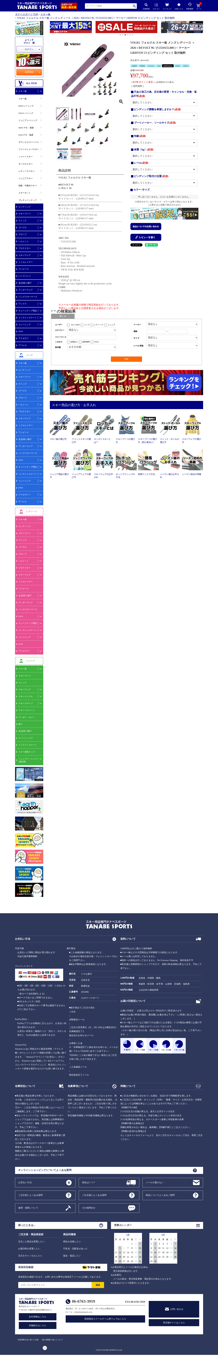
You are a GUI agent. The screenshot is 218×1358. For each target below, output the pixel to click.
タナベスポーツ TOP (26, 14)
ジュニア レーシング (27, 120)
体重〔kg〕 (143, 149)
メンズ (87, 325)
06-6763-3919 (83, 1301)
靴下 (20, 724)
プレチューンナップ (27, 200)
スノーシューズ (25, 738)
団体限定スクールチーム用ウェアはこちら (105, 1319)
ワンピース (23, 269)
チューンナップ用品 (27, 311)
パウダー (151, 66)
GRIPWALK (167, 66)
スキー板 (45, 14)
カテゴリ (156, 7)
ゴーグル (22, 227)
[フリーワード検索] (91, 337)
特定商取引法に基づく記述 (28, 1340)
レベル (141, 162)
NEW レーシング (26, 106)
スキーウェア (24, 255)
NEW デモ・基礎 (26, 128)
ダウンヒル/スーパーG (28, 142)
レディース (98, 325)
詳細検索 (146, 6)
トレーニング (24, 324)
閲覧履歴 (189, 6)
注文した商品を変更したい (31, 1241)
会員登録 (29, 72)
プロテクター (24, 248)
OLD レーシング (25, 113)
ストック (22, 220)
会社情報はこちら (37, 1317)
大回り (177, 66)
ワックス (22, 303)
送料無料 (86, 342)
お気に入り (179, 6)
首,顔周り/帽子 (25, 283)
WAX (20, 460)
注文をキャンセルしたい (30, 1256)
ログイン (29, 49)
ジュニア (111, 325)
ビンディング (24, 207)
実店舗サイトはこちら (174, 1322)
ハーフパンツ (24, 276)
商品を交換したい (72, 1241)
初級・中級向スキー (27, 185)
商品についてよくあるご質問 (160, 1195)
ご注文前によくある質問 (30, 1195)
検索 (134, 6)
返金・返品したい (72, 1256)
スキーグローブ (25, 703)
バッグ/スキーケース (27, 297)
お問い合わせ (176, 1309)
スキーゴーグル (25, 696)
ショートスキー (25, 156)
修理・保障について (28, 1208)
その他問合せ (88, 1208)
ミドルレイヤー (25, 262)
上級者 (134, 66)
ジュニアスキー (25, 178)
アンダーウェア (25, 290)
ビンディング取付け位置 (151, 176)
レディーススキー (26, 171)
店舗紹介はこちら (37, 1325)
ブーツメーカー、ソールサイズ (155, 122)
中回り (185, 66)
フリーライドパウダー (28, 149)
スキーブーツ (24, 213)
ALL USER (75, 325)
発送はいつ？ (88, 1182)
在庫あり (74, 342)
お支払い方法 (25, 1182)
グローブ (22, 234)
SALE (96, 342)
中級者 (142, 66)
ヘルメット (23, 241)
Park (159, 66)
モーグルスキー (25, 164)
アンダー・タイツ (26, 717)
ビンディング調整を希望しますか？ (157, 109)
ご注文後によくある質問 (94, 1195)
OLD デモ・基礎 (25, 135)
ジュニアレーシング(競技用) (27, 760)
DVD (20, 331)
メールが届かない (155, 1182)
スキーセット (24, 193)
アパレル (22, 345)
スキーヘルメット (26, 710)
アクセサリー (24, 494)
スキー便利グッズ (26, 752)
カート (199, 7)
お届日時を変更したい (29, 1248)
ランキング (167, 6)
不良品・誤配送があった (75, 1248)
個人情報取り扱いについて (52, 1340)
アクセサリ (23, 338)
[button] (51, 27)
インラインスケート (27, 317)
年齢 (140, 136)
